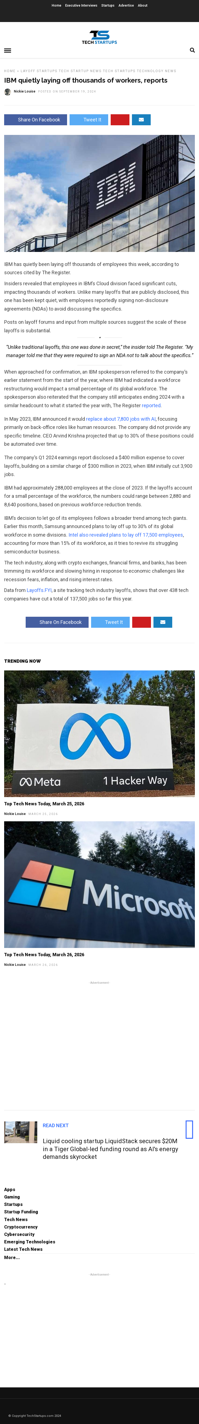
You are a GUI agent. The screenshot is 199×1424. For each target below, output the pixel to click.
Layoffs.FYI (39, 590)
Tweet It (88, 120)
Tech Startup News (80, 71)
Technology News (156, 71)
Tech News (16, 1219)
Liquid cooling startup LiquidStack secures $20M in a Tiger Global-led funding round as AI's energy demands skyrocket (110, 1149)
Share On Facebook (35, 120)
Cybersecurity (19, 1234)
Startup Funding (21, 1211)
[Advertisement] (99, 1045)
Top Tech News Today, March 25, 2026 (44, 803)
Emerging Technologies (29, 1241)
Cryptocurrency (21, 1227)
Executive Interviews (81, 5)
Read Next (56, 1125)
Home (56, 5)
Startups (108, 5)
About (142, 5)
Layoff (28, 71)
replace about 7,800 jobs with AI (121, 419)
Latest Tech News (23, 1249)
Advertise (126, 5)
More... (12, 1257)
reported (151, 405)
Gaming (12, 1197)
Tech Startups (119, 71)
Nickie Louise (15, 814)
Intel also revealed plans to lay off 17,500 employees (125, 535)
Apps (9, 1189)
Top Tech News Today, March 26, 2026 (44, 954)
